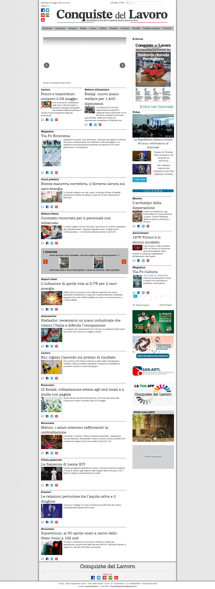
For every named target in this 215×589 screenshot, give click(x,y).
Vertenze (72, 28)
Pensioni (167, 28)
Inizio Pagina (165, 305)
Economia (60, 28)
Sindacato (47, 28)
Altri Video (139, 179)
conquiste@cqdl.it (91, 586)
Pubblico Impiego (151, 28)
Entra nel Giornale (156, 106)
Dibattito (114, 28)
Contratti (125, 28)
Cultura (92, 28)
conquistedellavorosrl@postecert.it (123, 586)
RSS (122, 3)
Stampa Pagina (140, 305)
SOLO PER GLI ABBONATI (155, 275)
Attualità (136, 28)
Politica (103, 28)
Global (83, 28)
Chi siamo (114, 3)
